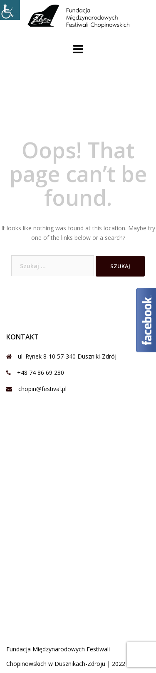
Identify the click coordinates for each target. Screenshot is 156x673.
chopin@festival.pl (42, 389)
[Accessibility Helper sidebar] (10, 10)
